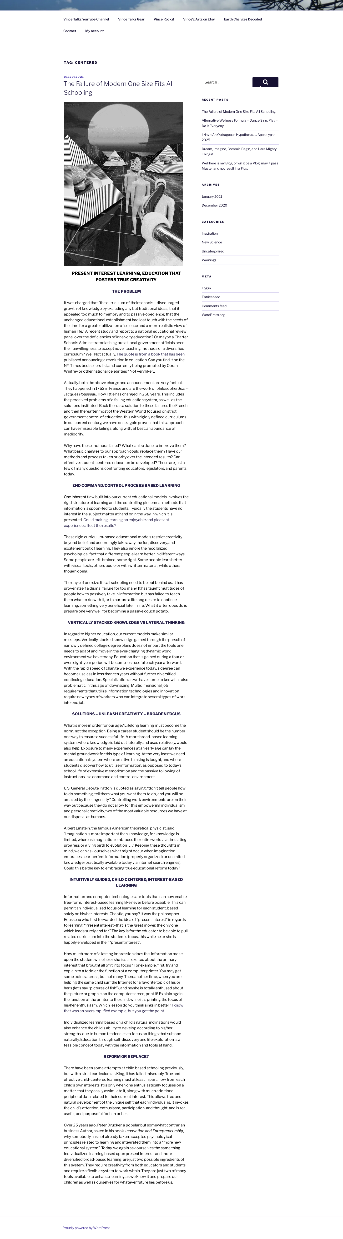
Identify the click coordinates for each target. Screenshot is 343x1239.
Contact (69, 31)
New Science (212, 242)
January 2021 (212, 196)
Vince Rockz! (164, 19)
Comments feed (214, 306)
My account (94, 31)
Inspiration (210, 233)
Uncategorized (213, 251)
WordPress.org (213, 315)
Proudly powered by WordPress (86, 1228)
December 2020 (214, 205)
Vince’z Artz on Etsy (199, 19)
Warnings (209, 260)
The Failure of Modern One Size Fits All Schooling (239, 111)
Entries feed (211, 297)
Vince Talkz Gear (131, 19)
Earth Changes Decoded (243, 19)
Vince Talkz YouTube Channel (86, 19)
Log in (206, 288)
